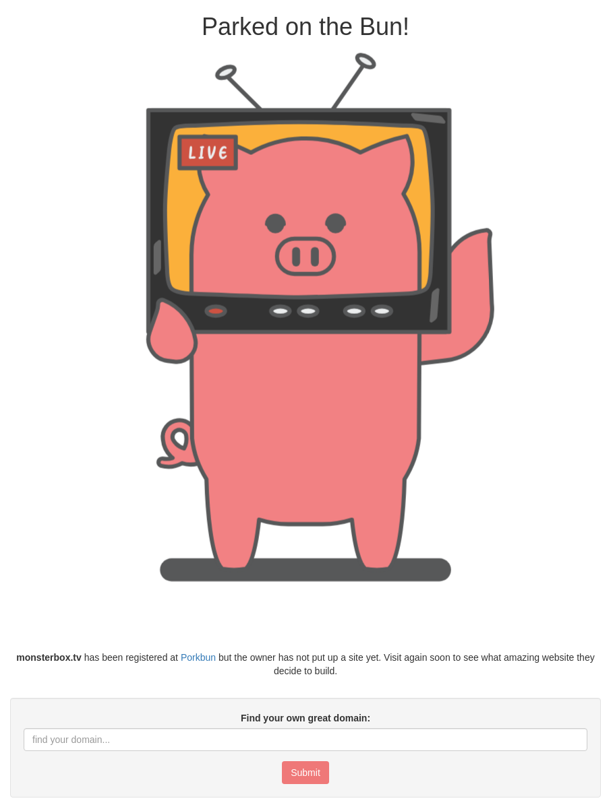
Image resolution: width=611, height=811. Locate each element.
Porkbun (198, 657)
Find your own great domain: (305, 718)
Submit (305, 772)
